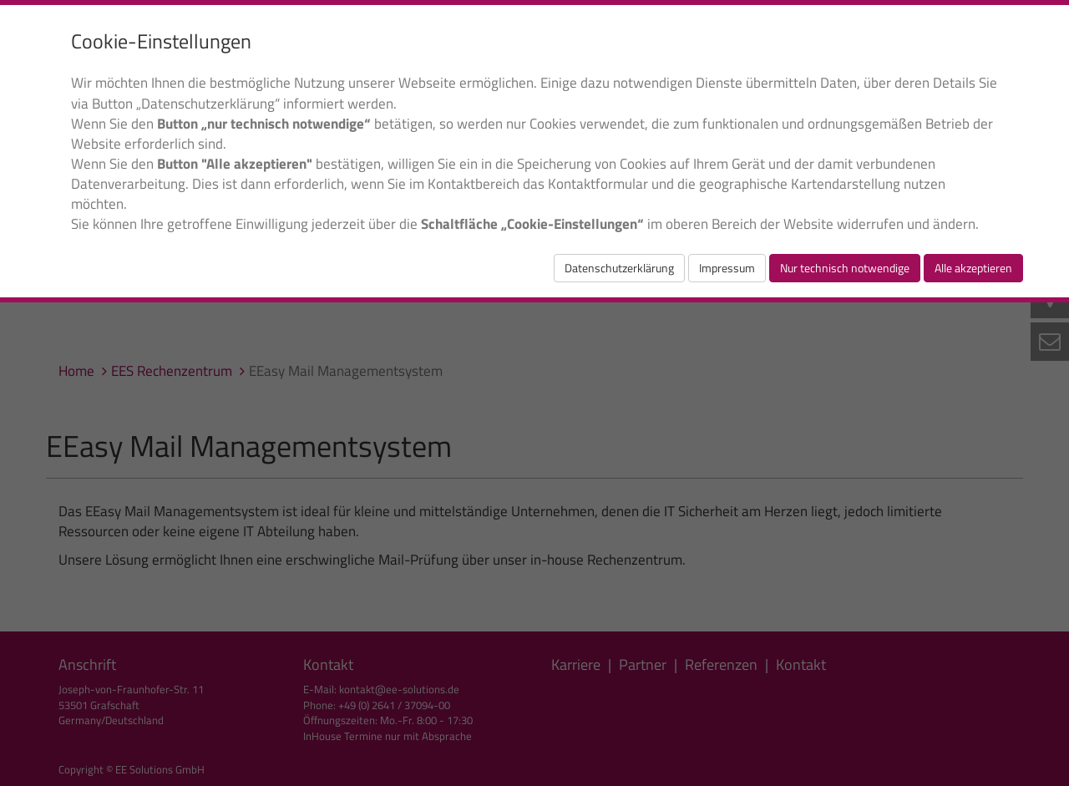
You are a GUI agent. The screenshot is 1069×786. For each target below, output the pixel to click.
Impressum (727, 267)
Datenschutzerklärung (619, 267)
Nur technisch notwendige (844, 267)
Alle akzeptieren (973, 267)
